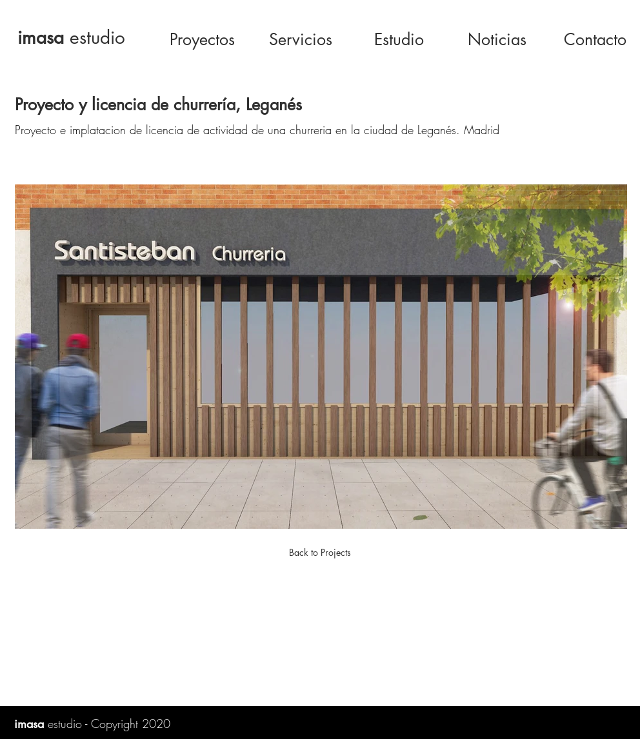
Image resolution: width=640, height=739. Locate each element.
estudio (71, 37)
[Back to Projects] (320, 553)
